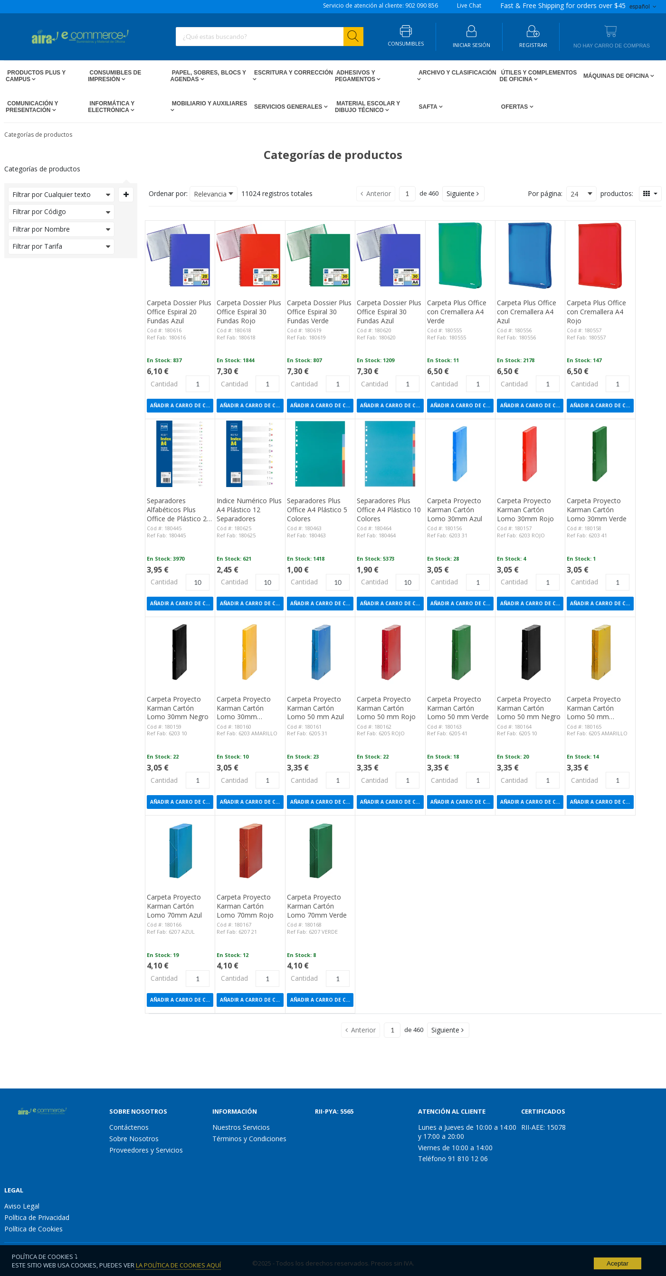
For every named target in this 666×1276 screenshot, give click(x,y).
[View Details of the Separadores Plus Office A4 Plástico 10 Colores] (390, 454)
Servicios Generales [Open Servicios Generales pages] (288, 106)
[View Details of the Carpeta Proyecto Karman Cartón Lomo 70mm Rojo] (250, 850)
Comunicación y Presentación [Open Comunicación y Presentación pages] (32, 106)
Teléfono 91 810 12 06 (453, 1158)
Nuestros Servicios (241, 1127)
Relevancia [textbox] (210, 193)
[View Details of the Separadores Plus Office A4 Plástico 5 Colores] (320, 454)
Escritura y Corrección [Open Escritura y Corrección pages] (293, 72)
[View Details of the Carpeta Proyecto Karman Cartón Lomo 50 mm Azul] (320, 652)
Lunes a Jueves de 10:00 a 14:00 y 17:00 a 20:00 (467, 1132)
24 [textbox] (574, 193)
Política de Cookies (33, 1228)
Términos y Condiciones (249, 1138)
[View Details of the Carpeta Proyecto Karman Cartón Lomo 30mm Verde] (600, 454)
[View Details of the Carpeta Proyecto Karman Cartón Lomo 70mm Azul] (180, 850)
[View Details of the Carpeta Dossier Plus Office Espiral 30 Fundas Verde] (320, 255)
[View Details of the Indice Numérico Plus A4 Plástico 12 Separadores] (250, 454)
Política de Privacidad (36, 1217)
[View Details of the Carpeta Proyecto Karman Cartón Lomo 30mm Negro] (180, 652)
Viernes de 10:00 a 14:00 (455, 1147)
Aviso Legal (21, 1205)
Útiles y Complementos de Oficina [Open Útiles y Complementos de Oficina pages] (538, 76)
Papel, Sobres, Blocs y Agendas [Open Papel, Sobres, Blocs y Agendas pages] (208, 76)
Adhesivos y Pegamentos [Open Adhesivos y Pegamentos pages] (356, 76)
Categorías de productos (38, 135)
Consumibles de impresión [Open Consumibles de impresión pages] (114, 76)
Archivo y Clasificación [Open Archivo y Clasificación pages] (456, 72)
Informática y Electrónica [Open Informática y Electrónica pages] (111, 106)
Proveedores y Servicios (146, 1149)
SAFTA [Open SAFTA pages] (427, 106)
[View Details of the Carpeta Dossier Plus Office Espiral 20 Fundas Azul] (180, 255)
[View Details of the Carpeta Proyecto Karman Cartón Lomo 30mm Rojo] (530, 454)
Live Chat (469, 5)
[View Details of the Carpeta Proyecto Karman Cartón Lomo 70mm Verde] (320, 850)
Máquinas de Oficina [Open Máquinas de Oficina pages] (616, 76)
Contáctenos (129, 1127)
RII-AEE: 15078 (543, 1127)
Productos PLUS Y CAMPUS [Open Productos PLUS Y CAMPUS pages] (36, 76)
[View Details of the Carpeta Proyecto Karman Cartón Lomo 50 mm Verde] (460, 652)
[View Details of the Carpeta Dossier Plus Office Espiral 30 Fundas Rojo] (250, 255)
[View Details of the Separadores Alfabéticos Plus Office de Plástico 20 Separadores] (180, 454)
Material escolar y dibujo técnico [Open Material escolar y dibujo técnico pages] (367, 106)
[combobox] (269, 36)
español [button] (643, 6)
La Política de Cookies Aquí (178, 1265)
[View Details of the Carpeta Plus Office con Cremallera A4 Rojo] (600, 255)
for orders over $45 (563, 5)
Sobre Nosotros (134, 1138)
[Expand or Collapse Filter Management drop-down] (125, 194)
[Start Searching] (353, 36)
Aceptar (617, 1263)
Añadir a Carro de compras (181, 405)
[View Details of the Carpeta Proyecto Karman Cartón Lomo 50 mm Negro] (530, 652)
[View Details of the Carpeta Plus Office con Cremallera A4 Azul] (530, 255)
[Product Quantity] (197, 383)
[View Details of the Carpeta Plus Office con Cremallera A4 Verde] (460, 255)
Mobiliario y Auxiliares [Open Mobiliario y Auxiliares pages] (209, 103)
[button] (463, 193)
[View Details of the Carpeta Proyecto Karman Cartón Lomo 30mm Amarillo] (250, 652)
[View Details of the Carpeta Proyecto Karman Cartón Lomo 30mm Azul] (460, 454)
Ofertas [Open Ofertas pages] (515, 106)
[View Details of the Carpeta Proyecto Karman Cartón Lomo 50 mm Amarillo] (600, 652)
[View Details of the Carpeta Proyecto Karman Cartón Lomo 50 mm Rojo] (390, 652)
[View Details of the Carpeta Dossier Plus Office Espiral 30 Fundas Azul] (390, 255)
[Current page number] (407, 193)
